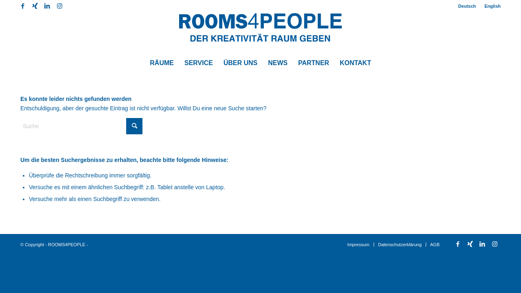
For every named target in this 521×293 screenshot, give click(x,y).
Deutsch (467, 6)
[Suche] (81, 126)
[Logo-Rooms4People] (260, 32)
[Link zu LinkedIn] (47, 6)
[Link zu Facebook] (22, 6)
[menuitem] (467, 6)
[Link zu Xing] (35, 6)
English (492, 6)
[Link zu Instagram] (59, 6)
